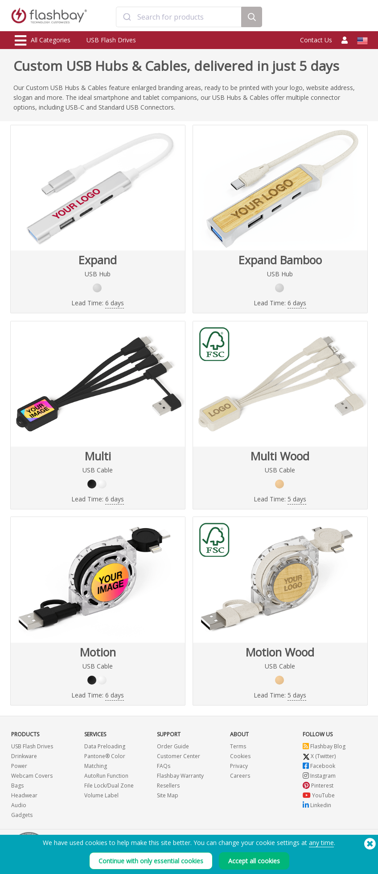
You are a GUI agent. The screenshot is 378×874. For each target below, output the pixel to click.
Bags (17, 785)
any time (321, 847)
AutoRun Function (106, 776)
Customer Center (178, 756)
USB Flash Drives (111, 40)
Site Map (167, 795)
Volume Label (101, 795)
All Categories (42, 40)
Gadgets (22, 815)
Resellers (168, 785)
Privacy (239, 766)
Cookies (240, 756)
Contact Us (316, 40)
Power (19, 766)
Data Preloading (104, 746)
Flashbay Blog (324, 746)
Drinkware (24, 756)
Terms (238, 746)
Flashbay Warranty (180, 776)
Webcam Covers (32, 776)
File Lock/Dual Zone (109, 785)
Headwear (24, 795)
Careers (240, 776)
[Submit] (126, 17)
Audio (18, 805)
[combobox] (178, 17)
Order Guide (173, 746)
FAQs (163, 766)
